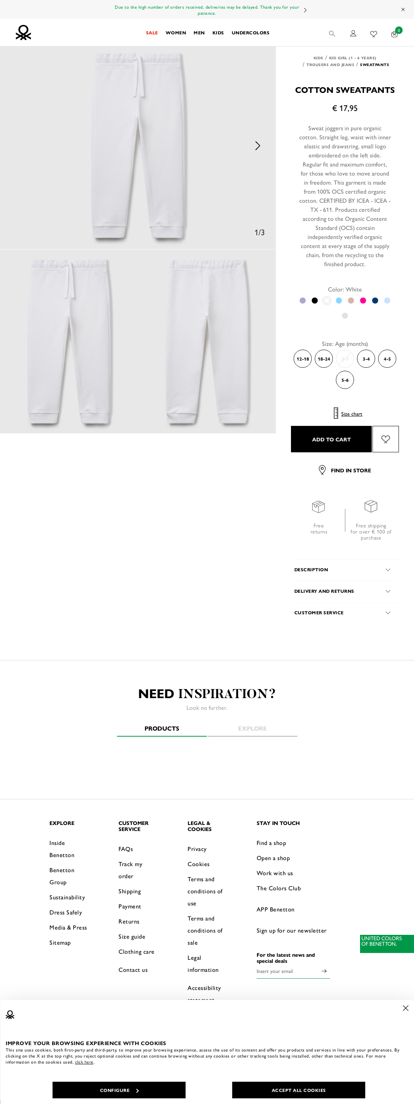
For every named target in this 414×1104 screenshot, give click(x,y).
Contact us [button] (133, 969)
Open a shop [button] (273, 857)
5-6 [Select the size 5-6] (345, 379)
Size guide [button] (132, 936)
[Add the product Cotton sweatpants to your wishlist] (385, 439)
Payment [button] (130, 906)
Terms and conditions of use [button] (205, 890)
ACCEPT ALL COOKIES (299, 1090)
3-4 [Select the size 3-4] (366, 358)
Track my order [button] (130, 869)
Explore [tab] (252, 728)
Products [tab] (162, 728)
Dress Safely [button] (65, 912)
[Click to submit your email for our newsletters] (324, 971)
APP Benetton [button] (276, 909)
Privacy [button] (197, 848)
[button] (152, 32)
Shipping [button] (130, 891)
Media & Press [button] (68, 927)
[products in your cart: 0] (394, 32)
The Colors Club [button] (279, 888)
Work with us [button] (275, 872)
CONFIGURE (119, 1090)
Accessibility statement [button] (204, 993)
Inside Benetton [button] (61, 848)
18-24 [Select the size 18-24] (324, 358)
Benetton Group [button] (61, 875)
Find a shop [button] (271, 842)
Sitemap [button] (60, 942)
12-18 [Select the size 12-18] (303, 358)
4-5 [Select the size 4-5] (387, 358)
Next (305, 10)
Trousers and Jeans (330, 64)
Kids (318, 57)
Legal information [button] (203, 963)
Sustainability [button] (67, 897)
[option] (138, 145)
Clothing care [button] (137, 951)
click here (84, 1061)
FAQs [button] (126, 848)
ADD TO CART (331, 439)
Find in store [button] (345, 470)
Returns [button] (129, 921)
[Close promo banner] (403, 9)
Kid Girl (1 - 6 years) (353, 57)
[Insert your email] (288, 971)
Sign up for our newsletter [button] (292, 930)
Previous (19, 145)
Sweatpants (374, 64)
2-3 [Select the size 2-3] (345, 358)
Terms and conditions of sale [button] (205, 930)
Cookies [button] (199, 863)
